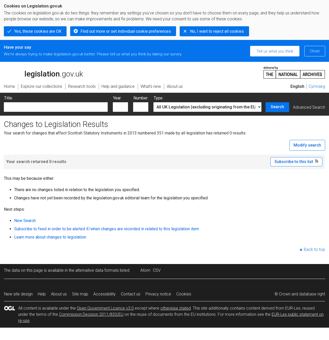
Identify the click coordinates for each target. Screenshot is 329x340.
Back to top (314, 249)
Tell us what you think (275, 51)
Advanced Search (309, 107)
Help (42, 294)
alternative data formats (97, 270)
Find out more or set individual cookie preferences (125, 31)
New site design (18, 294)
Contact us (130, 294)
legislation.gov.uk (43, 72)
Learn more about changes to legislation (50, 237)
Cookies (183, 294)
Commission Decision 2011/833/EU (91, 314)
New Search (25, 220)
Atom (145, 270)
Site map (80, 294)
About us (59, 294)
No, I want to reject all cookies (217, 31)
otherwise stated (175, 308)
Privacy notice (158, 294)
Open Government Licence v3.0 (105, 308)
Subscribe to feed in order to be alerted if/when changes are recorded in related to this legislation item (106, 228)
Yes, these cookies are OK (37, 31)
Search (277, 106)
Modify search (307, 145)
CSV (157, 270)
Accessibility (104, 294)
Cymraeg (317, 86)
